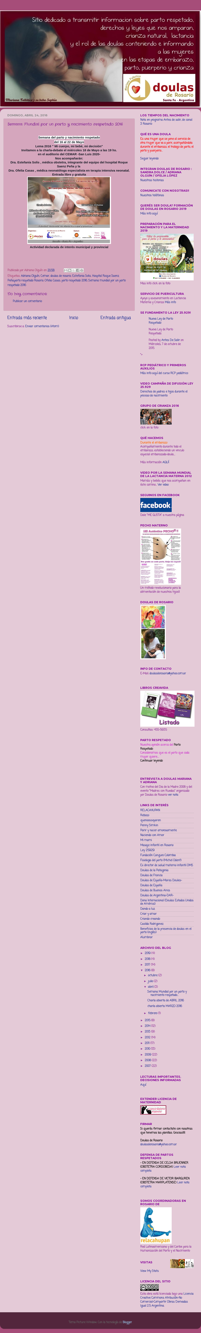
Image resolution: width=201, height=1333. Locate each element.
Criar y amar (148, 914)
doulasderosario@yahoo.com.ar (167, 673)
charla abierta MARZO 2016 (164, 1006)
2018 (148, 959)
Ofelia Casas (52, 280)
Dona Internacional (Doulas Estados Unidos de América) (166, 902)
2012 (148, 1037)
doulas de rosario (60, 276)
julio (151, 981)
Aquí (143, 1085)
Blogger (127, 1322)
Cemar (45, 276)
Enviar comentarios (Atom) (42, 326)
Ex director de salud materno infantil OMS (166, 865)
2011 (147, 1043)
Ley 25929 (147, 850)
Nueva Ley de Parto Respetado (161, 321)
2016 (148, 970)
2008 (148, 1060)
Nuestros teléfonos (152, 195)
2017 (148, 965)
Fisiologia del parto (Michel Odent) (160, 860)
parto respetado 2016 (74, 280)
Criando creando (150, 919)
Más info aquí (149, 214)
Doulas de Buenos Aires (155, 890)
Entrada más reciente (27, 318)
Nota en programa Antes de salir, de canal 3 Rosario (166, 122)
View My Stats (149, 1271)
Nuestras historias (152, 180)
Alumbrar (146, 937)
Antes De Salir (170, 340)
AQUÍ (165, 462)
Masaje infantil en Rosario (156, 845)
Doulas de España (151, 885)
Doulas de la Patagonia (154, 870)
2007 (148, 1066)
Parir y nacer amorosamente (158, 830)
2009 (148, 1055)
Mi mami (146, 840)
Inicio (73, 318)
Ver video (163, 485)
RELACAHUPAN (150, 810)
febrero (153, 1013)
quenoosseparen (150, 820)
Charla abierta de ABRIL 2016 (165, 1000)
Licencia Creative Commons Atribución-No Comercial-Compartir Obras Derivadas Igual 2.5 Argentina (166, 1300)
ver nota (173, 795)
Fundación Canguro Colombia (158, 855)
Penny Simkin (149, 825)
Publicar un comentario (27, 301)
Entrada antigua (115, 318)
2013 (148, 1032)
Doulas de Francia (151, 875)
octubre (153, 975)
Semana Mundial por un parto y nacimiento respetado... (167, 993)
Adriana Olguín (30, 276)
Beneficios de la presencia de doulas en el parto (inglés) (165, 931)
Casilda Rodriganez (152, 924)
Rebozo (144, 815)
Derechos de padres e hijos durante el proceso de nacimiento (163, 394)
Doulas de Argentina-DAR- (157, 895)
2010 (148, 1049)
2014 (148, 1026)
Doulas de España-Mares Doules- (161, 880)
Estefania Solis (81, 276)
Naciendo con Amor (152, 835)
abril (151, 987)
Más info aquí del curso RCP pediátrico (164, 373)
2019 (148, 953)
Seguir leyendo (149, 159)
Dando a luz (147, 909)
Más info (170, 302)
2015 (148, 1020)
